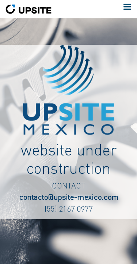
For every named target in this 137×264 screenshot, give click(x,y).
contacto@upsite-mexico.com (68, 197)
